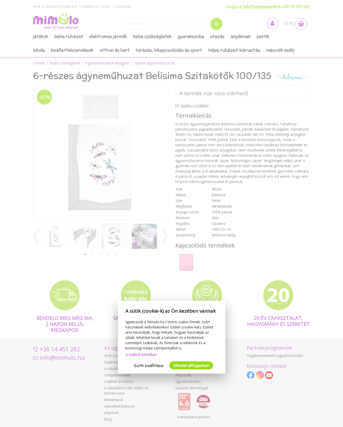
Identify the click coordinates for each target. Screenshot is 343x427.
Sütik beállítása (148, 365)
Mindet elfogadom (191, 365)
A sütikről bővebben (141, 354)
